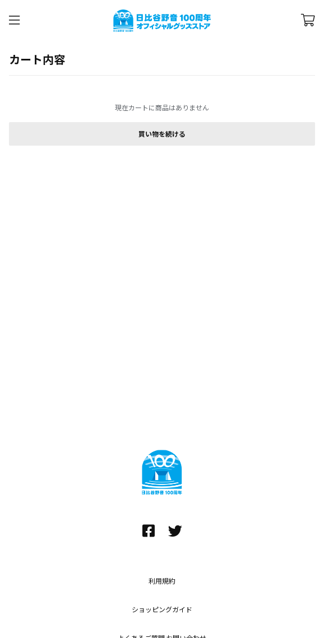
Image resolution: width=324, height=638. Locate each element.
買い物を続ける (162, 134)
